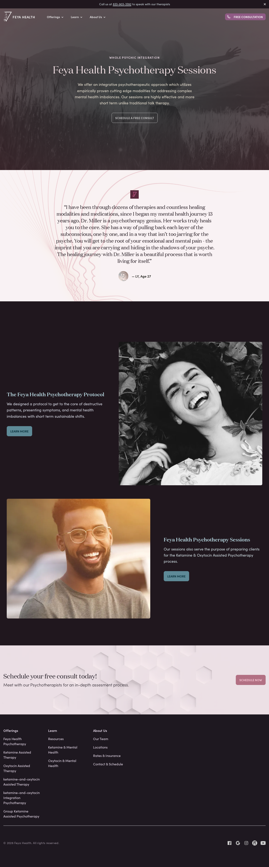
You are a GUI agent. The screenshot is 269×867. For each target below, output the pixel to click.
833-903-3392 (122, 4)
